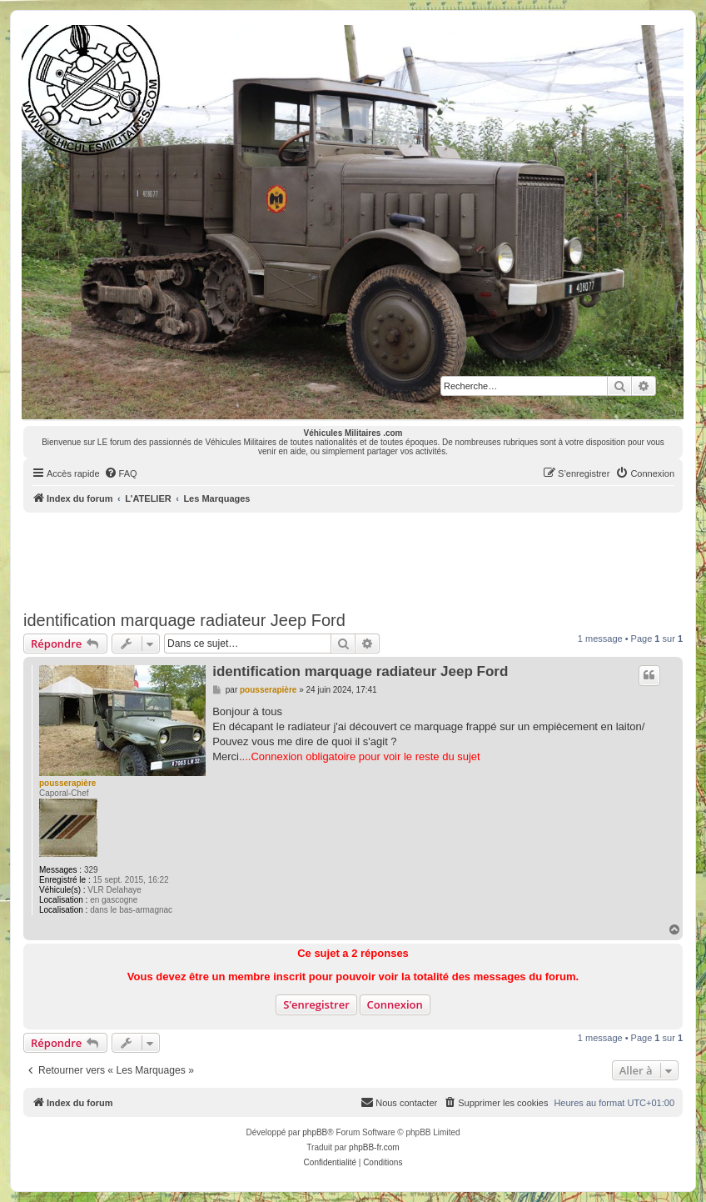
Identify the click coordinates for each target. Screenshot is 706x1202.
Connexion (395, 1004)
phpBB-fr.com (374, 1147)
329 (91, 869)
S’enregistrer (316, 1004)
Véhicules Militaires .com (353, 433)
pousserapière (67, 783)
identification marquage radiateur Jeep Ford (184, 620)
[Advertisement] (353, 558)
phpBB (314, 1132)
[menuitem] (120, 473)
